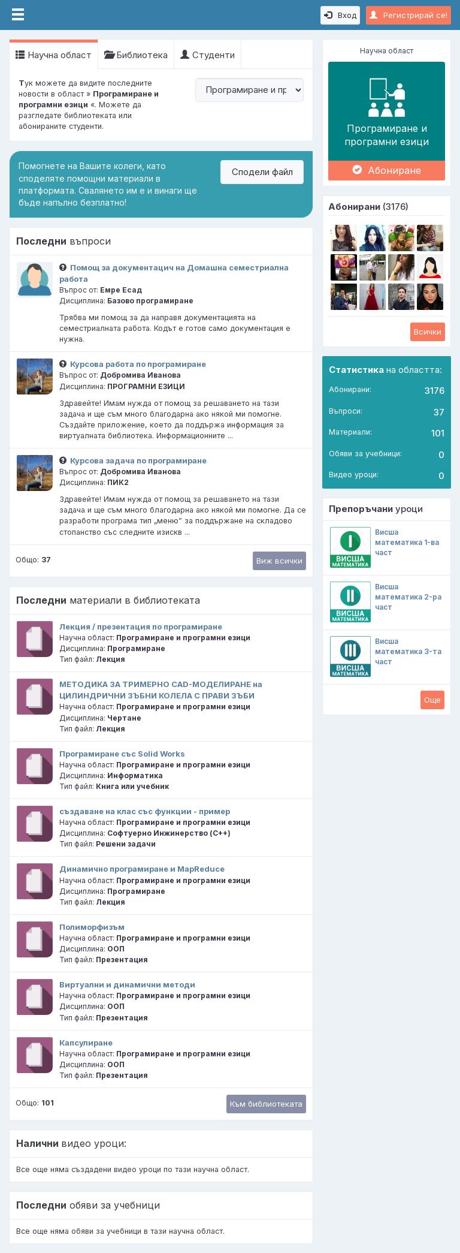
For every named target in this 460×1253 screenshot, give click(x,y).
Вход (340, 15)
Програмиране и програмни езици (386, 111)
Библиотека (136, 55)
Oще (432, 699)
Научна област (54, 55)
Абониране (386, 170)
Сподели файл (262, 171)
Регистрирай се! (408, 15)
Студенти (207, 55)
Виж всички (279, 560)
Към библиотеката (266, 1104)
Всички (427, 331)
